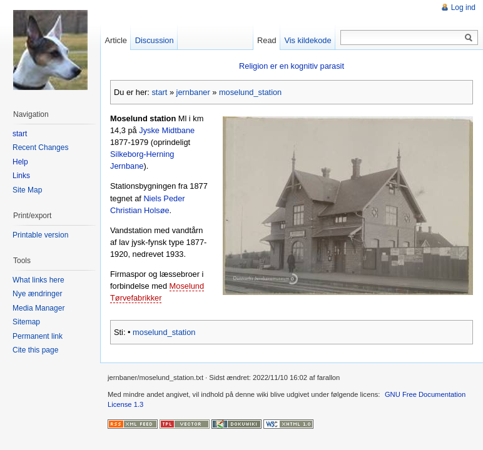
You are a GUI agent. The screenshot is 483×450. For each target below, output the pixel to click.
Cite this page (35, 350)
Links (21, 175)
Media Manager (38, 308)
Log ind (463, 7)
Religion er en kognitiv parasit (291, 66)
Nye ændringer (37, 293)
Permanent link (38, 336)
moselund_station (250, 92)
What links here (38, 280)
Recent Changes (40, 147)
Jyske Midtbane (167, 130)
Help (20, 162)
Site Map (27, 190)
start (159, 92)
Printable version (40, 235)
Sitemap (26, 322)
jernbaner (193, 92)
